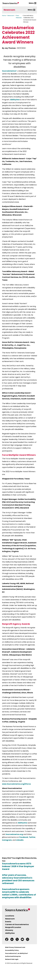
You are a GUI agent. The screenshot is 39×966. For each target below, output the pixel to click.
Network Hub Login (11, 959)
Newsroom (9, 10)
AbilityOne (14, 99)
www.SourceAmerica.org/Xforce (16, 784)
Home (4, 15)
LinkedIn (20, 840)
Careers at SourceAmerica (17, 924)
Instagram (7, 840)
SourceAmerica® (9, 71)
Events (8, 921)
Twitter (32, 837)
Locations (9, 916)
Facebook (23, 837)
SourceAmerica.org (14, 834)
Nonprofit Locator (13, 927)
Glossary (9, 930)
